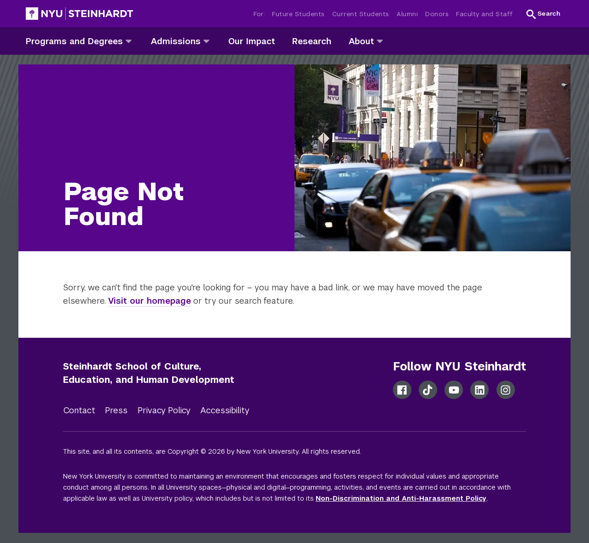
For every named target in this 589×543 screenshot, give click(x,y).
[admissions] (206, 41)
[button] (543, 14)
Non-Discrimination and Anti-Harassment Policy (401, 498)
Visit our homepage (149, 300)
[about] (380, 41)
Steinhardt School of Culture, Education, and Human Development (148, 373)
